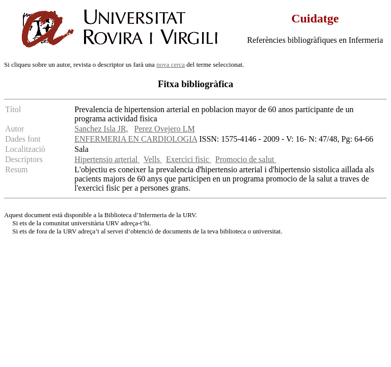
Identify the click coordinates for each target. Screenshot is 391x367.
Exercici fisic (188, 159)
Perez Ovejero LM (164, 128)
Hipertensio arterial (106, 159)
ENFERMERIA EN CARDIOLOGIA (135, 139)
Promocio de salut (245, 159)
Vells (153, 159)
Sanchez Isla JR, (101, 128)
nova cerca (170, 64)
